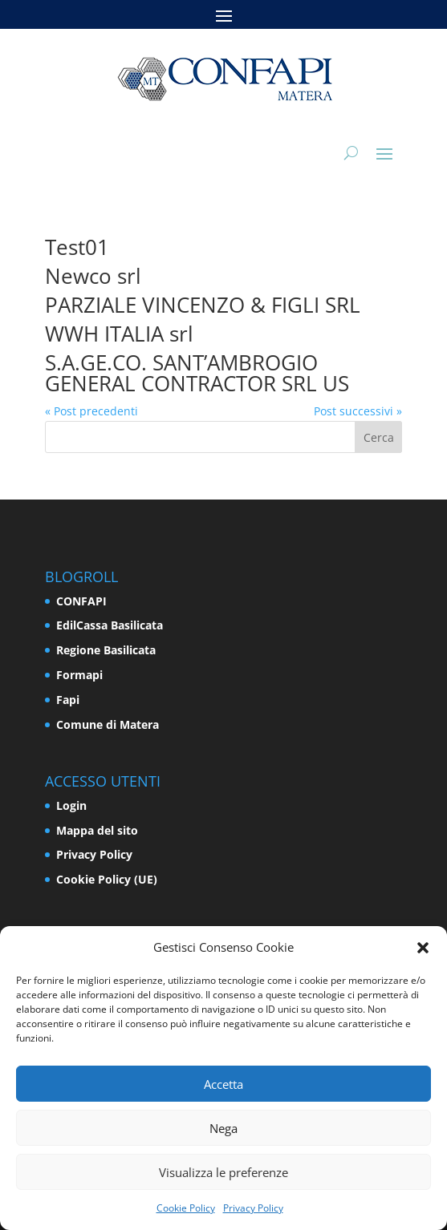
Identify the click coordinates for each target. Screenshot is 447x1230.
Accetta (223, 1084)
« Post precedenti (91, 411)
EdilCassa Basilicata (109, 625)
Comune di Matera (107, 724)
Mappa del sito (97, 830)
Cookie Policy (185, 1208)
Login (71, 805)
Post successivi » (358, 411)
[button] (423, 948)
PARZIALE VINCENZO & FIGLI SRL (202, 304)
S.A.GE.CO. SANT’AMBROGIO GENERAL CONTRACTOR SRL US (197, 373)
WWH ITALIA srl (119, 333)
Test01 (77, 247)
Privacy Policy (253, 1208)
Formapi (79, 674)
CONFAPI (81, 601)
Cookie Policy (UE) (106, 879)
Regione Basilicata (106, 649)
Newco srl (93, 275)
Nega (223, 1128)
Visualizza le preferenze (223, 1172)
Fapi (67, 699)
